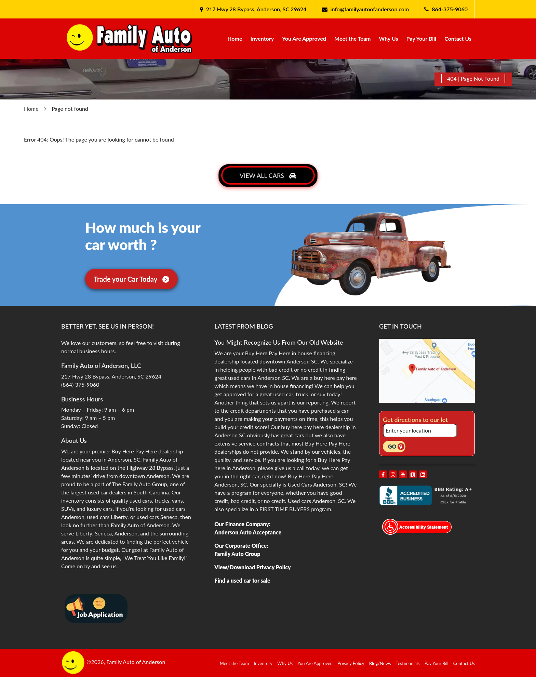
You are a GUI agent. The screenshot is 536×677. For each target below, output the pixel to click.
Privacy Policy (350, 663)
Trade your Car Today (131, 279)
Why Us (388, 38)
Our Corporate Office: (241, 545)
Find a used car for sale (242, 580)
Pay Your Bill (421, 38)
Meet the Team (352, 38)
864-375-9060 (450, 9)
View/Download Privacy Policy (252, 567)
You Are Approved (304, 38)
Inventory (262, 38)
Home (234, 38)
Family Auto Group (237, 553)
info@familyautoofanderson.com (370, 9)
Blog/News (380, 663)
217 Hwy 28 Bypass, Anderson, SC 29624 (256, 9)
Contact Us (457, 38)
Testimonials (408, 663)
